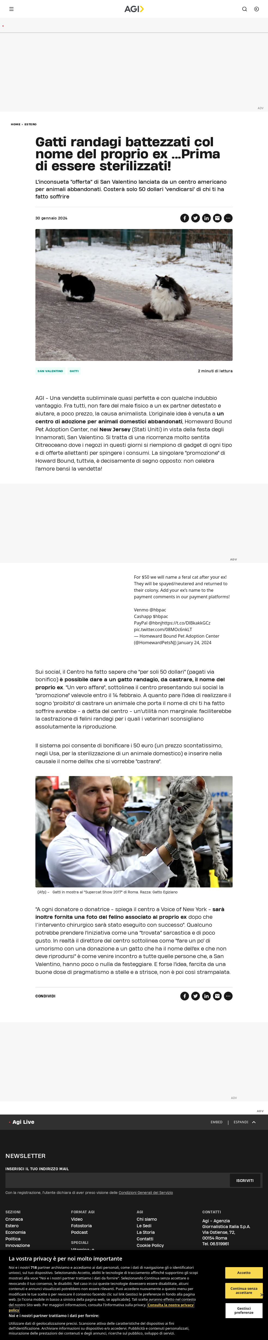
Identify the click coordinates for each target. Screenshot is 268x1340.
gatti (74, 371)
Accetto (244, 1272)
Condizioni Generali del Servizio (146, 1192)
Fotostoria (81, 1225)
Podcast (79, 1232)
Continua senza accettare (243, 1290)
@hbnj (155, 623)
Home (15, 124)
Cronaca (14, 1219)
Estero (31, 124)
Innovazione (17, 1245)
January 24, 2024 (194, 643)
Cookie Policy (150, 1245)
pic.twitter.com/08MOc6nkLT (163, 629)
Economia (15, 1232)
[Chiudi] (262, 1295)
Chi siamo (147, 1219)
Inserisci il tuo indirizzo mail (37, 1168)
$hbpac (160, 616)
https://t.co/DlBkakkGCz (186, 623)
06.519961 (219, 1243)
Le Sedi (144, 1225)
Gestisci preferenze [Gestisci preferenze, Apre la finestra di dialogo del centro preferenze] (244, 1310)
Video (77, 1219)
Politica (12, 1238)
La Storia (146, 1232)
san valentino (50, 371)
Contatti (145, 1238)
